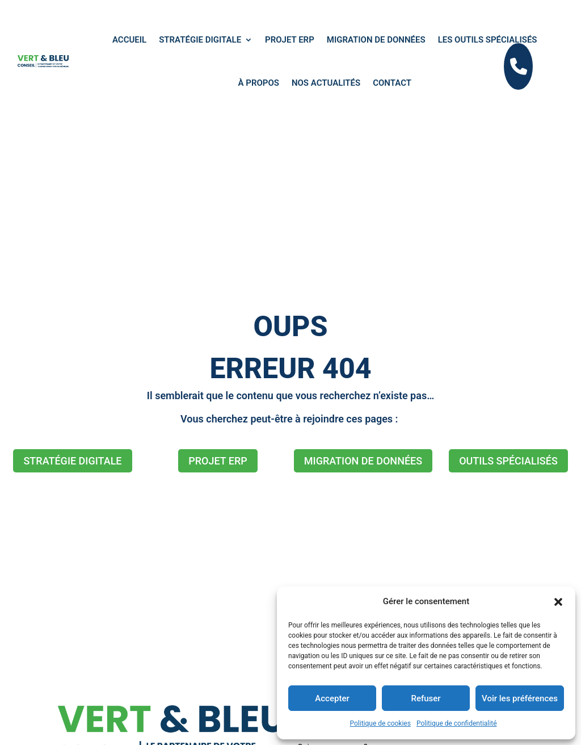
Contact (392, 83)
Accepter (332, 698)
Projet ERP (289, 40)
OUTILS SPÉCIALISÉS (508, 461)
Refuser (425, 698)
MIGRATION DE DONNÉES (363, 461)
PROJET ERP (217, 461)
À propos (258, 83)
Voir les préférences (520, 698)
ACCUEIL (129, 40)
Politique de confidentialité (456, 723)
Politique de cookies (380, 723)
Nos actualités (326, 83)
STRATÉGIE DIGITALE (72, 461)
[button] (558, 602)
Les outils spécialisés (487, 40)
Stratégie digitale (200, 40)
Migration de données (376, 40)
